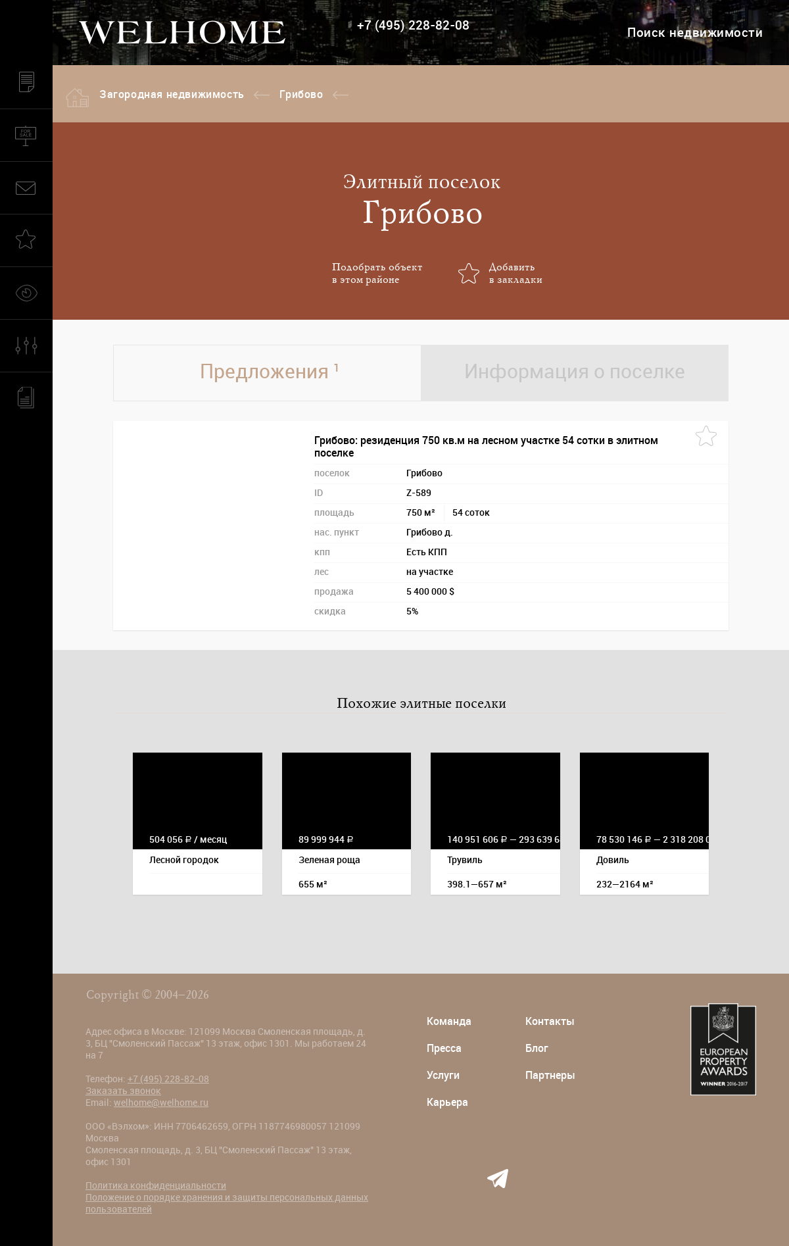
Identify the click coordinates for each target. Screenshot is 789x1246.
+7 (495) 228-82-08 (413, 25)
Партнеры (550, 1075)
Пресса (444, 1048)
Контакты (550, 1021)
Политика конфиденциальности (155, 1185)
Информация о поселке (574, 371)
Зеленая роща (329, 860)
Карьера (447, 1102)
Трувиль (465, 860)
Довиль (612, 860)
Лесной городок (184, 860)
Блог (536, 1048)
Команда (449, 1021)
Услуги (443, 1075)
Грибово (301, 94)
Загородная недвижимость (172, 94)
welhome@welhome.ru (161, 1102)
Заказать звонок (123, 1090)
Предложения (270, 371)
